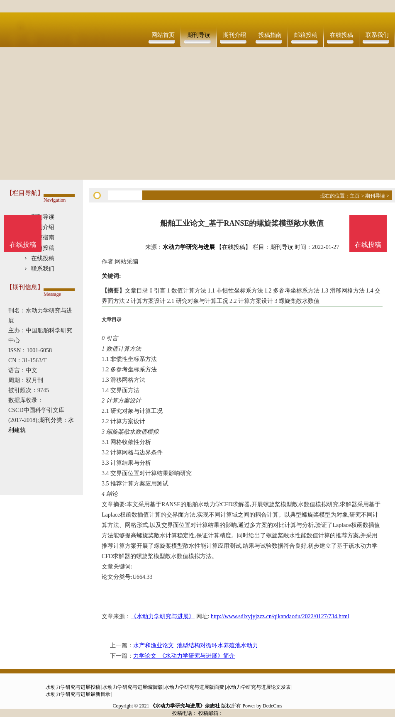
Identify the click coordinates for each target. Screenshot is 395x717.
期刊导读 (198, 35)
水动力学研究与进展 (189, 247)
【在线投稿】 (233, 247)
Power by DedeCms (262, 706)
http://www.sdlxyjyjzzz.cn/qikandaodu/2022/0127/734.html (280, 616)
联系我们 (377, 35)
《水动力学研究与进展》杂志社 (185, 706)
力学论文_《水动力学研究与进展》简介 (184, 656)
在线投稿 (341, 35)
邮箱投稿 (305, 35)
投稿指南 (270, 35)
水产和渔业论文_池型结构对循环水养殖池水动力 (195, 645)
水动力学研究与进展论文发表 (258, 687)
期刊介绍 (234, 35)
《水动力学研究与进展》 (163, 616)
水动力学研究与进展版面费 (194, 687)
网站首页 (163, 35)
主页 (355, 196)
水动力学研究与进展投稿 (73, 687)
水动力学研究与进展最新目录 (78, 694)
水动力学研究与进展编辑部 (132, 687)
